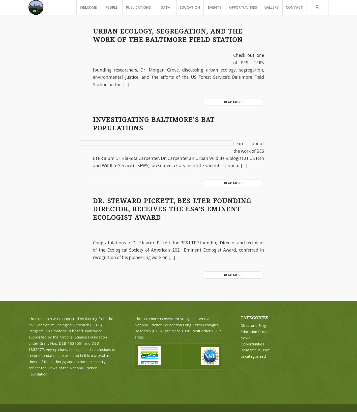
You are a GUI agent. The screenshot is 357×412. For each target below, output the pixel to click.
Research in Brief (254, 349)
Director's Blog (253, 325)
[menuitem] (88, 7)
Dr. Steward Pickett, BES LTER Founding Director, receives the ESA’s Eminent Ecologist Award (172, 209)
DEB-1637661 (71, 343)
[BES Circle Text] (36, 7)
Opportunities (252, 343)
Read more (233, 102)
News (245, 337)
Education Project (255, 331)
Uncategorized (253, 356)
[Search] (317, 7)
